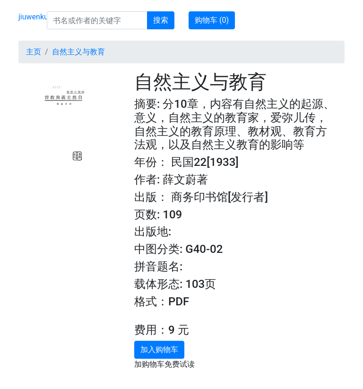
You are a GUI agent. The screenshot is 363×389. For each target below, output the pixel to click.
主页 (33, 51)
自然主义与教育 (78, 51)
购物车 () (212, 20)
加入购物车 (159, 349)
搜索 (160, 20)
